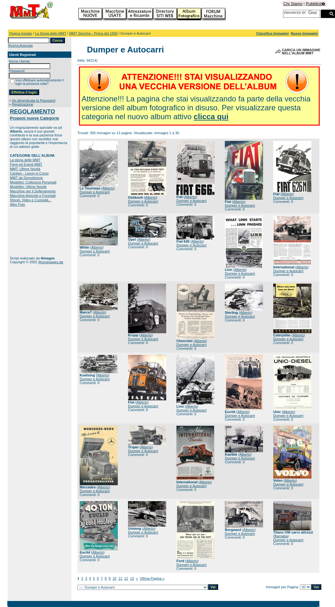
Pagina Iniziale (20, 33)
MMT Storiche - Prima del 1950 (93, 33)
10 (114, 578)
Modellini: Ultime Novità (28, 187)
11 (120, 578)
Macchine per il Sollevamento (33, 191)
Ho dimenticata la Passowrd (33, 100)
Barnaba (281, 536)
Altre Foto (17, 204)
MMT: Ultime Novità (25, 169)
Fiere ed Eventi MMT (26, 164)
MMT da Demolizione (26, 178)
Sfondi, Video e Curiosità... (30, 200)
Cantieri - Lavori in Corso (29, 173)
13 (132, 578)
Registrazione (22, 104)
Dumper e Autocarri (95, 192)
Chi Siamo (293, 3)
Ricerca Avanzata (20, 45)
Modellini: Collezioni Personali (33, 182)
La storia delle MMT (25, 160)
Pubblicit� (315, 3)
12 (126, 578)
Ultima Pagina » (152, 578)
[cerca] (300, 12)
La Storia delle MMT (50, 33)
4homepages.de (50, 262)
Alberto (108, 188)
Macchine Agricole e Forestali (33, 195)
